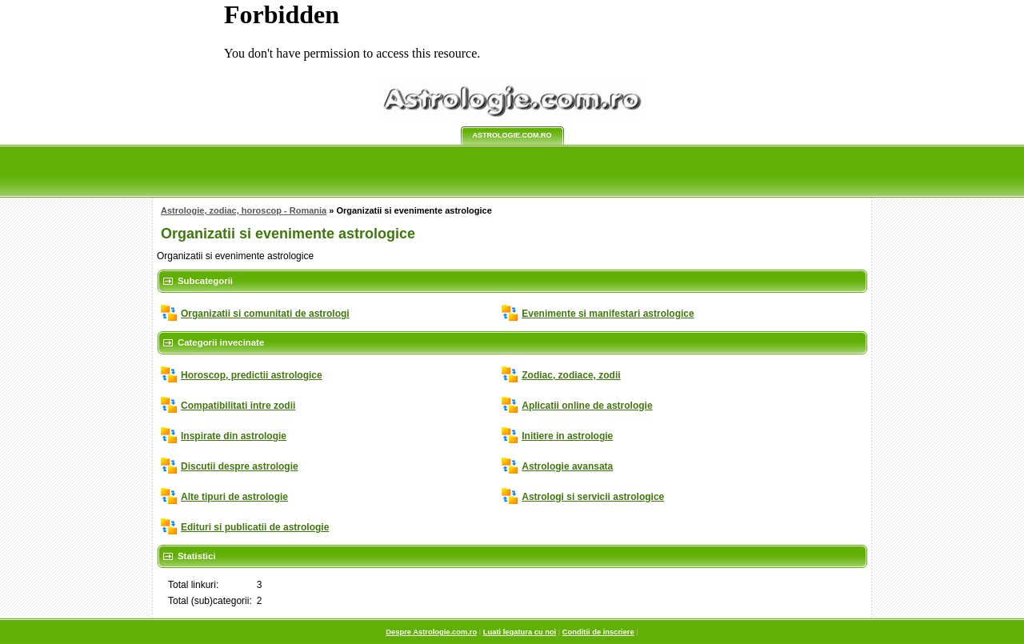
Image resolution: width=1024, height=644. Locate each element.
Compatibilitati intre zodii (238, 405)
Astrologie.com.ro (512, 135)
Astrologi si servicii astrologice (593, 496)
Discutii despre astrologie (239, 466)
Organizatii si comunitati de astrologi (265, 313)
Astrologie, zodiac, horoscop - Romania (243, 210)
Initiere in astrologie (567, 436)
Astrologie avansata (567, 466)
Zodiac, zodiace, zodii (571, 375)
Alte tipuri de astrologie (234, 496)
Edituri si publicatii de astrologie (255, 527)
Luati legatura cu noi (519, 632)
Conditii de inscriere (598, 632)
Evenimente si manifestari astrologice (608, 313)
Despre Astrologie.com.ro (431, 632)
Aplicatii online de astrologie (587, 405)
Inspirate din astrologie (233, 436)
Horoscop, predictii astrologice (251, 375)
